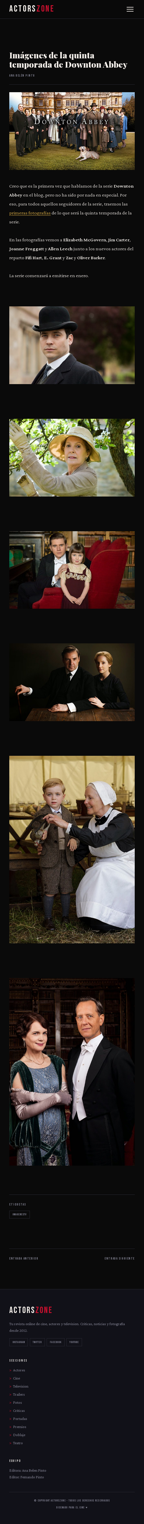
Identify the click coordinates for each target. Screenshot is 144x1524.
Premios (19, 1427)
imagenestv (19, 1214)
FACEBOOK (55, 1342)
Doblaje (19, 1435)
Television (20, 1386)
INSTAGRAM (18, 1342)
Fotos (17, 1402)
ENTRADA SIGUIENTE (120, 1258)
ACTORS (31, 9)
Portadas (20, 1418)
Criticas (19, 1410)
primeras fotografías (30, 213)
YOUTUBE (74, 1342)
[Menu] (130, 9)
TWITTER (37, 1342)
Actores (19, 1370)
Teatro (18, 1443)
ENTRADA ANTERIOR (23, 1258)
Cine (16, 1378)
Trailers (19, 1394)
